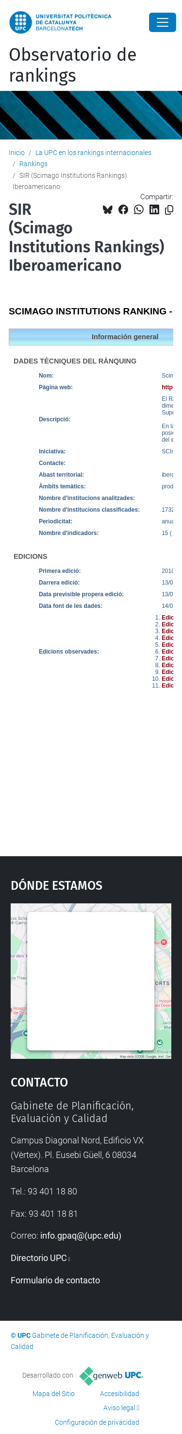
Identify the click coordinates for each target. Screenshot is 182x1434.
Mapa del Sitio (54, 1394)
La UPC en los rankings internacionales (93, 152)
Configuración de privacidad (97, 1422)
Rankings (33, 164)
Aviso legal (119, 1408)
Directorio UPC (39, 1258)
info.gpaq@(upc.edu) (80, 1235)
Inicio (17, 152)
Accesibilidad (119, 1394)
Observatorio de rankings (73, 65)
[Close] (162, 22)
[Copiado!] (169, 210)
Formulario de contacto (55, 1280)
